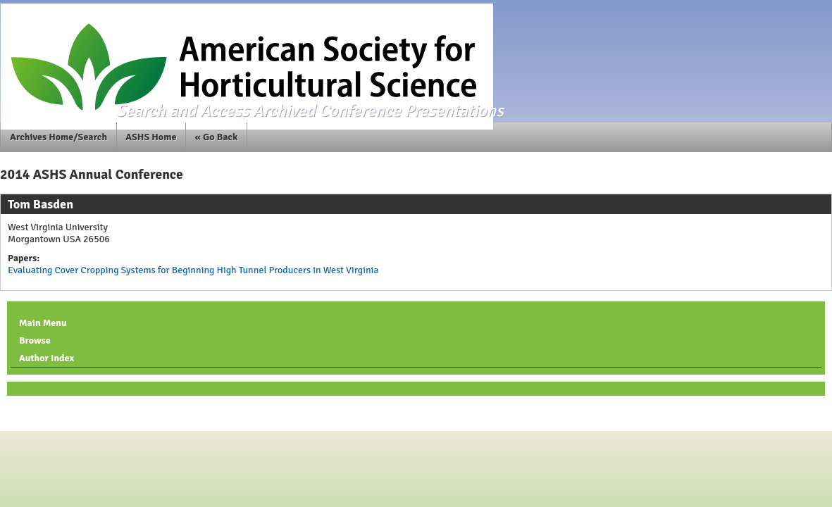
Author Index (46, 358)
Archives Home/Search (58, 137)
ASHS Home (150, 137)
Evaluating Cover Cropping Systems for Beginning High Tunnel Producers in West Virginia (193, 270)
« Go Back (216, 137)
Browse (35, 340)
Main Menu (43, 323)
